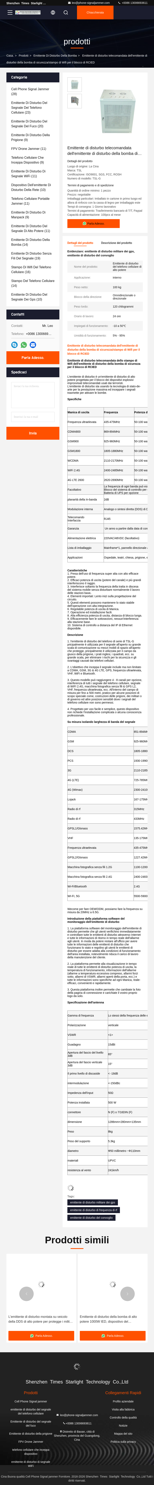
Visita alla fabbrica (123, 1409)
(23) (29, 107)
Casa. (10, 55)
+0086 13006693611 (133, 2)
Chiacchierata (95, 12)
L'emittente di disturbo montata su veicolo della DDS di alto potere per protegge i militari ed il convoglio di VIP (40, 1319)
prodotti (23, 55)
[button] (26, 1294)
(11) (28, 148)
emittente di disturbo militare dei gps (92, 1202)
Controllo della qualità (123, 1417)
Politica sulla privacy (123, 1441)
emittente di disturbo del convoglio (91, 1217)
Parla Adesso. (33, 358)
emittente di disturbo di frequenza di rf (93, 1210)
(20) (29, 124)
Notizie (123, 1425)
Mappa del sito (123, 1433)
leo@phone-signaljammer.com (89, 2)
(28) (30, 91)
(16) (31, 269)
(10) (31, 187)
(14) (30, 242)
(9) (30, 137)
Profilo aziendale (123, 1401)
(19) (31, 256)
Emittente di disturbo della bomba (55, 55)
